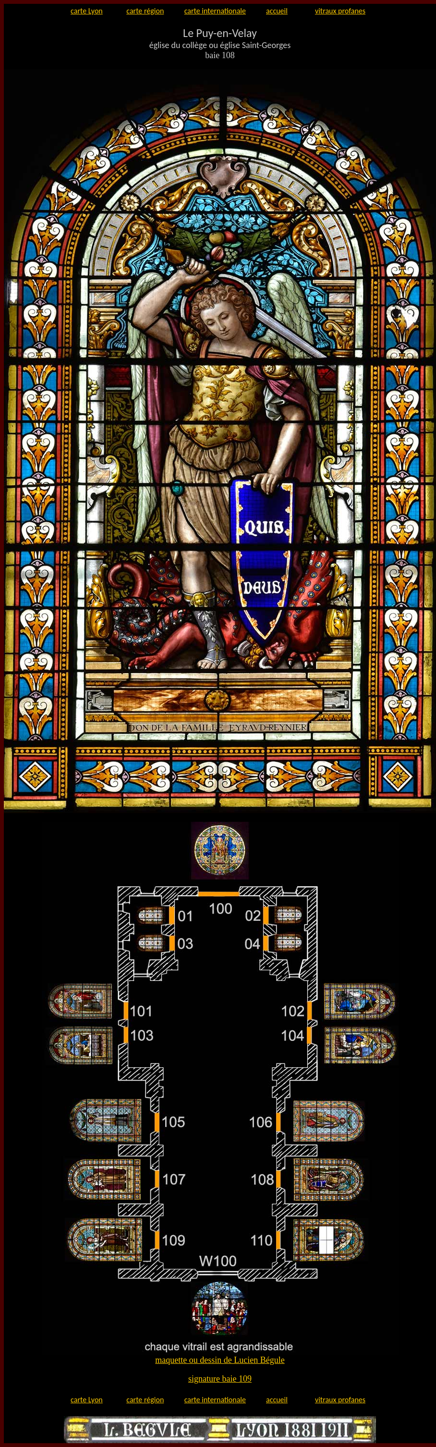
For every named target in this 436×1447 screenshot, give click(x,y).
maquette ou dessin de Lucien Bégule (219, 1360)
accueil (277, 10)
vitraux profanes (340, 10)
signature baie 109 (220, 1379)
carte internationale (215, 10)
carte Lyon (87, 10)
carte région (145, 10)
